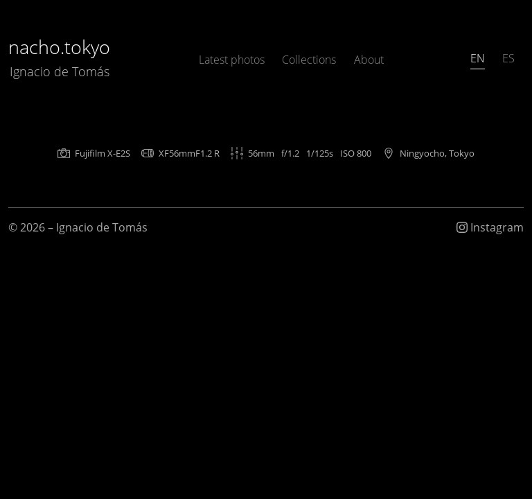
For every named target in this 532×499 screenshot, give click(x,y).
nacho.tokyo (59, 57)
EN (477, 58)
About (369, 59)
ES (508, 58)
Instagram (490, 227)
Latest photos (232, 59)
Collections (309, 59)
